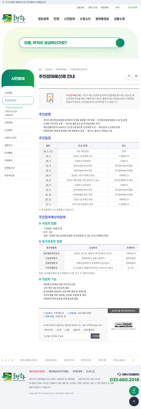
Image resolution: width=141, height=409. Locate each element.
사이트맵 (137, 19)
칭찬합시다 (9, 167)
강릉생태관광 (51, 360)
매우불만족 (89, 329)
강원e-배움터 (119, 360)
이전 (2, 360)
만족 (59, 329)
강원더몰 (102, 360)
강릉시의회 (92, 7)
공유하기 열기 (129, 76)
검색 (120, 43)
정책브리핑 (86, 360)
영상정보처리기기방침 (59, 371)
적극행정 (8, 152)
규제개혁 (8, 122)
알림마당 (9, 115)
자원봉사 (8, 160)
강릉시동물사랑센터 (29, 360)
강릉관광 (80, 7)
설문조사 (8, 145)
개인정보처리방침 (37, 371)
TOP (134, 401)
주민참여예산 (10, 100)
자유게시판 (9, 175)
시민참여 (48, 69)
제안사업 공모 (11, 111)
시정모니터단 (10, 137)
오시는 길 (90, 371)
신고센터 (8, 130)
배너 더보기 (12, 360)
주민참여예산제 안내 (14, 107)
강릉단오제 (69, 360)
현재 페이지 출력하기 (136, 76)
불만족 (77, 329)
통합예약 (105, 7)
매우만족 (49, 329)
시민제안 (8, 92)
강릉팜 (135, 360)
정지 (5, 360)
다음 (8, 360)
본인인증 (130, 19)
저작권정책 (77, 371)
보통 (68, 329)
